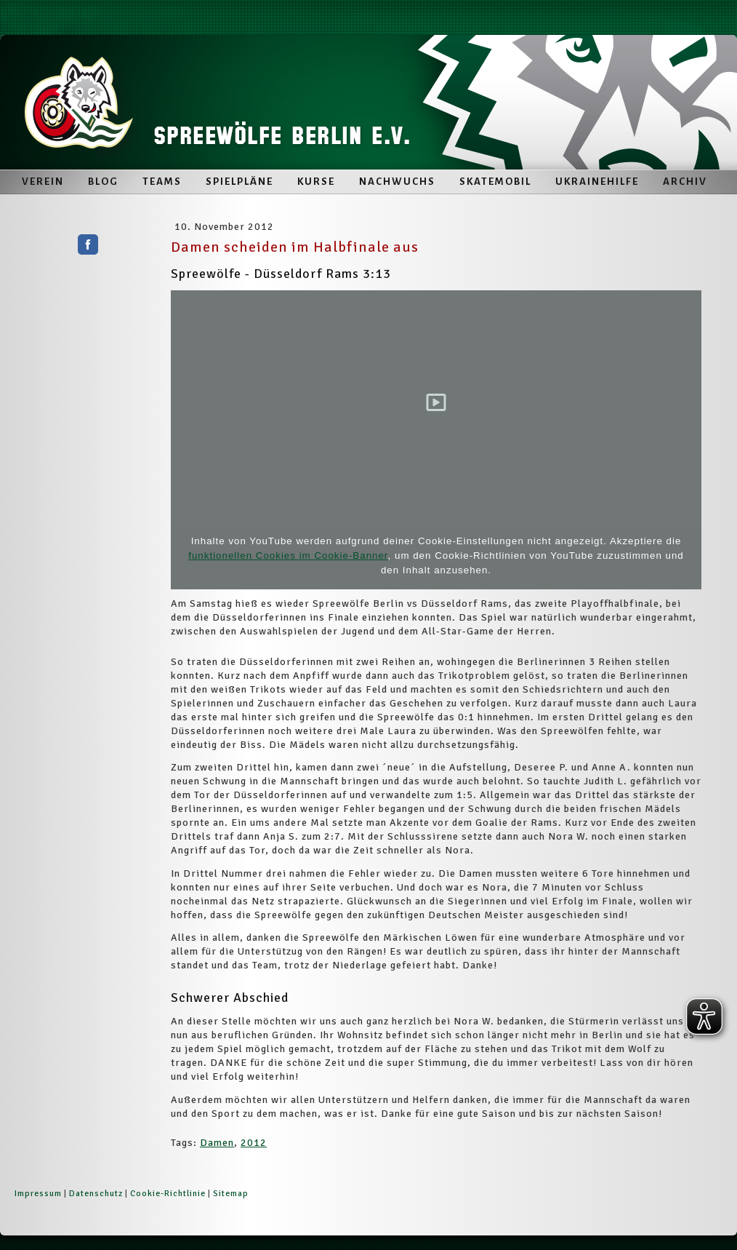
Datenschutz (96, 1193)
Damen (217, 1142)
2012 (254, 1142)
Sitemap (231, 1193)
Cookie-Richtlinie (168, 1193)
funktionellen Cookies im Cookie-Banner (287, 555)
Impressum (38, 1193)
